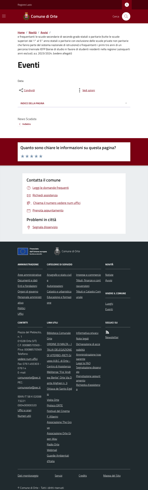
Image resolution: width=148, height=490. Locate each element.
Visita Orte (53, 400)
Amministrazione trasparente (88, 356)
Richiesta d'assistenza (88, 387)
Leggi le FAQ (83, 363)
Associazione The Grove (59, 425)
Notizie (109, 275)
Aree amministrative (29, 275)
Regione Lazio (25, 4)
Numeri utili (24, 416)
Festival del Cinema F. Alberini (58, 414)
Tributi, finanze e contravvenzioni (88, 283)
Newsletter (111, 337)
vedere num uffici (28, 359)
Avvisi (44, 32)
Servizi (58, 475)
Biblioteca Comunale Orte (59, 336)
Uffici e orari (24, 410)
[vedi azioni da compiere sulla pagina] (86, 90)
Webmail (52, 450)
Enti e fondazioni (27, 286)
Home (21, 32)
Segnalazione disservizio (88, 369)
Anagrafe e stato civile (59, 277)
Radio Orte (53, 444)
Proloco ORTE (55, 405)
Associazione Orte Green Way (59, 436)
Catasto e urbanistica (59, 291)
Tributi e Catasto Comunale (88, 294)
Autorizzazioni (55, 286)
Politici (21, 308)
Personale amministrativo (30, 300)
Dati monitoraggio (28, 475)
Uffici (20, 314)
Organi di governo (28, 291)
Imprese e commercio (88, 275)
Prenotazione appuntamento (88, 378)
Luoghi (109, 304)
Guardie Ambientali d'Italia (58, 458)
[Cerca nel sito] (124, 16)
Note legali (82, 338)
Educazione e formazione (59, 300)
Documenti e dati (27, 280)
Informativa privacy (87, 333)
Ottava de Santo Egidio (59, 391)
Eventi (109, 309)
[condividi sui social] (27, 90)
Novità (33, 32)
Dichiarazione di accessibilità (88, 347)
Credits (83, 475)
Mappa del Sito (112, 475)
